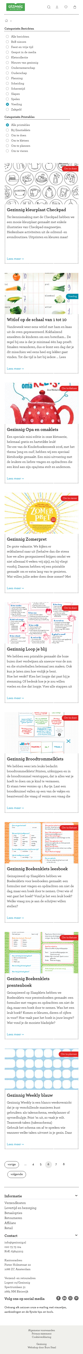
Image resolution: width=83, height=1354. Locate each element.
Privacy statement (41, 1333)
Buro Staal (50, 1347)
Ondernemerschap (23, 67)
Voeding (16, 104)
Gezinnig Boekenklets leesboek (37, 869)
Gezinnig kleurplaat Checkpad (36, 210)
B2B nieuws (18, 41)
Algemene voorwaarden (41, 1330)
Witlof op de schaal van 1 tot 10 (37, 320)
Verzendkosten (15, 1203)
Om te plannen (20, 145)
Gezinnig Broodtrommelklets (35, 759)
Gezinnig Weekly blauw (30, 1095)
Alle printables (20, 124)
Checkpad (51, 217)
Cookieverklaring (41, 1337)
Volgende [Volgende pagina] (18, 1174)
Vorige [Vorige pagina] (13, 1164)
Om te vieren (19, 150)
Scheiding (17, 83)
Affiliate (10, 1223)
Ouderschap (19, 73)
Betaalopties (13, 1213)
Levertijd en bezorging (20, 1208)
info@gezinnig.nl (15, 1242)
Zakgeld (16, 109)
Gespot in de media (23, 52)
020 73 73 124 (12, 1246)
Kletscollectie (19, 57)
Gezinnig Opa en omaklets (32, 429)
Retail (8, 1228)
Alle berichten (20, 36)
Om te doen (18, 135)
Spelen (15, 99)
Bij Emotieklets (20, 130)
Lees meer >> (15, 258)
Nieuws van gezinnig (24, 62)
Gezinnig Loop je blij (27, 649)
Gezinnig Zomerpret (27, 539)
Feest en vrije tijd (22, 47)
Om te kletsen (20, 140)
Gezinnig (41, 1344)
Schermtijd (18, 88)
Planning (17, 78)
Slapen (15, 93)
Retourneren (13, 1218)
